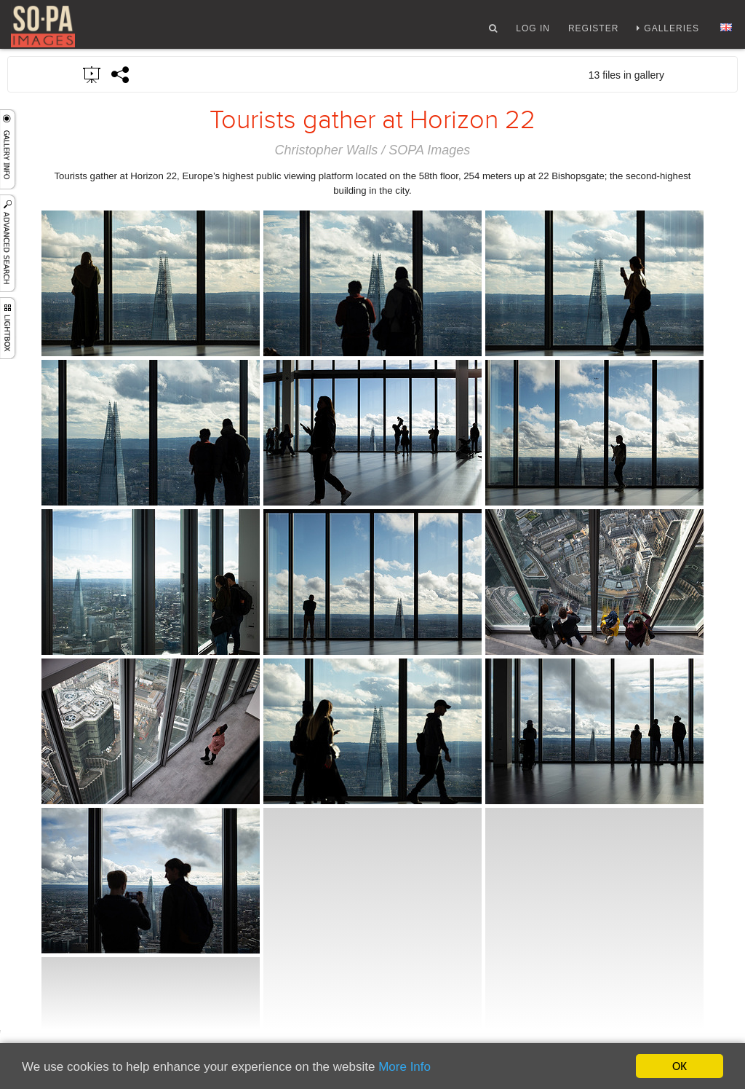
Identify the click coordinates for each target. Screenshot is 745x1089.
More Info (404, 1067)
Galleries (671, 31)
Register (593, 31)
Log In (533, 31)
